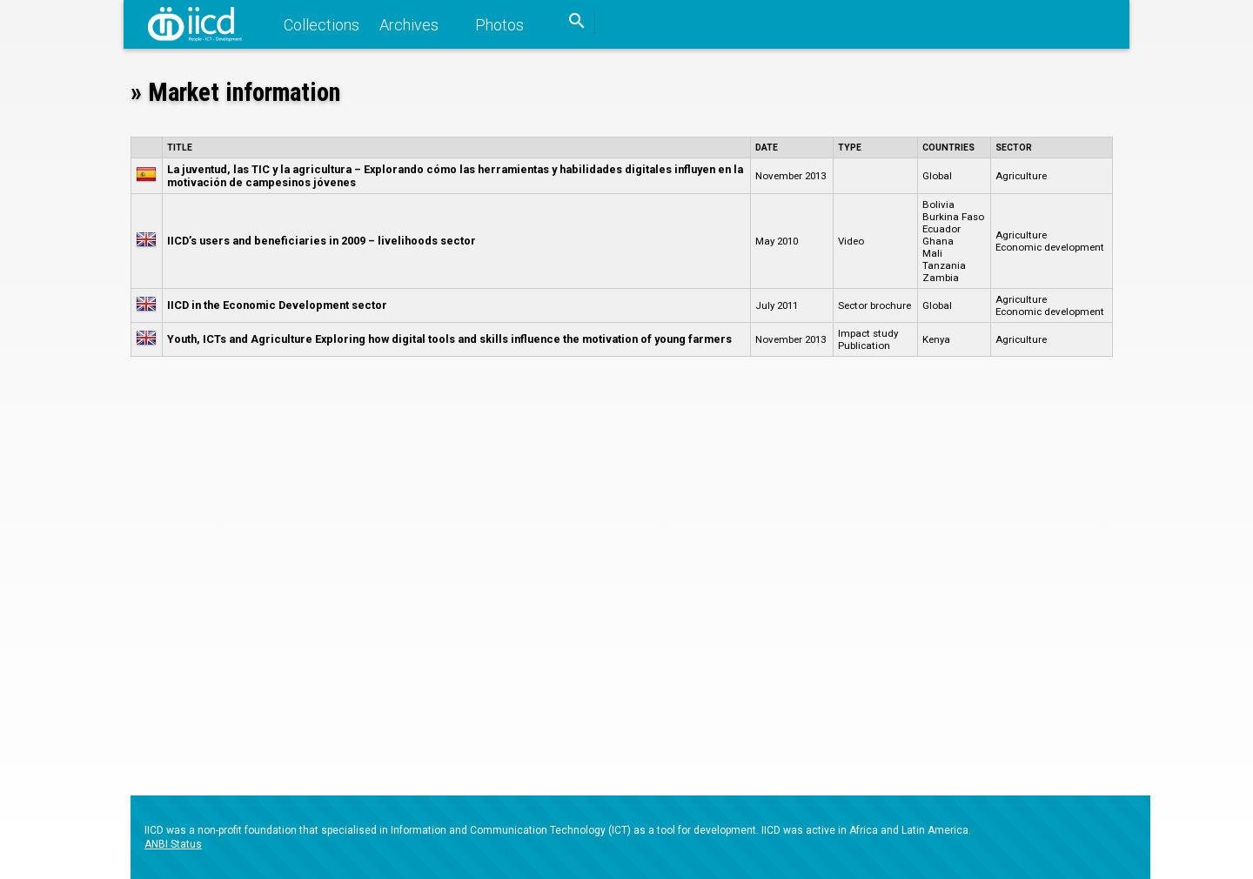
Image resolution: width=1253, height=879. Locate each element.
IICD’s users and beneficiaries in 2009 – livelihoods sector (321, 240)
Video (851, 241)
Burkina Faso (953, 217)
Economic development (1049, 247)
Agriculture (1021, 176)
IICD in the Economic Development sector (277, 305)
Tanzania (944, 265)
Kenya (936, 339)
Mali (932, 253)
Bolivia (938, 204)
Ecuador (941, 229)
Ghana (938, 241)
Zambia (940, 278)
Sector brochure (874, 305)
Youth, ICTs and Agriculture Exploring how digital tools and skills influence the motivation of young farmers (449, 339)
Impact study (868, 333)
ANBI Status (173, 844)
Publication (864, 345)
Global (937, 176)
